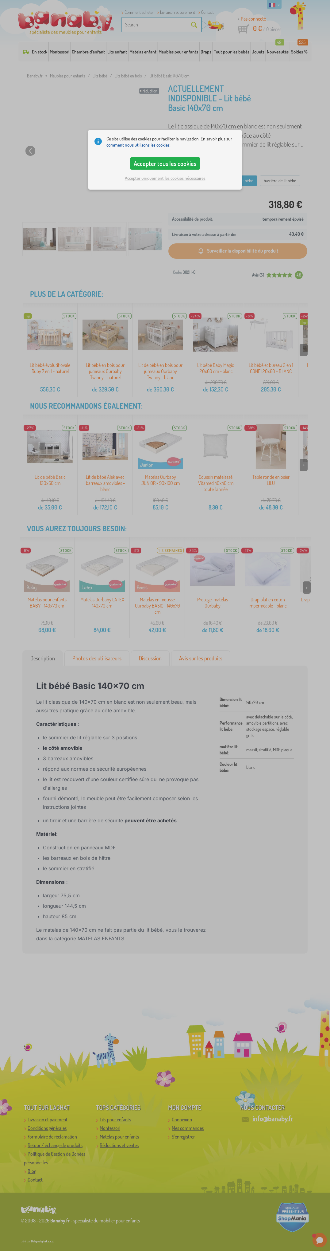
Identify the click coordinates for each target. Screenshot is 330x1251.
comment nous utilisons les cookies (138, 145)
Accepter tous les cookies (165, 163)
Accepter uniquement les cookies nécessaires (165, 178)
